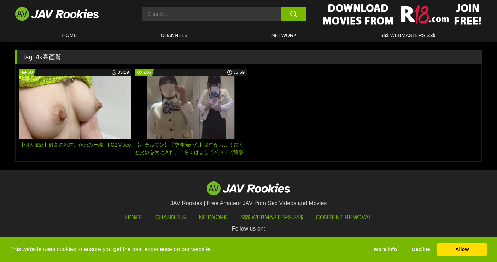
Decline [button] (421, 249)
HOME (69, 35)
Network (284, 35)
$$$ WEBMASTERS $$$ (407, 35)
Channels (174, 35)
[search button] (293, 14)
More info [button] (385, 249)
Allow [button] (462, 249)
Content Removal (344, 217)
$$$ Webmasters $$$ (272, 217)
